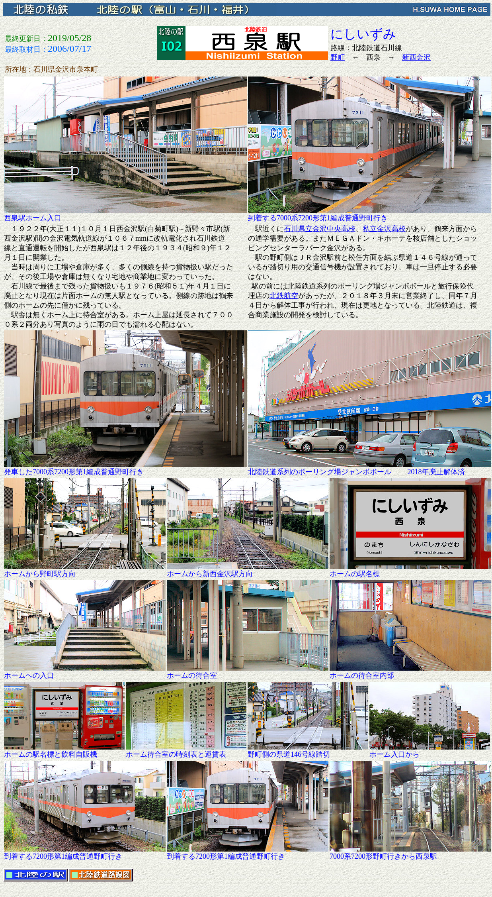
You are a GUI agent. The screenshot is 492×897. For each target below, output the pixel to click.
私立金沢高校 (384, 229)
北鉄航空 (283, 296)
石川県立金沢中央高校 (319, 229)
